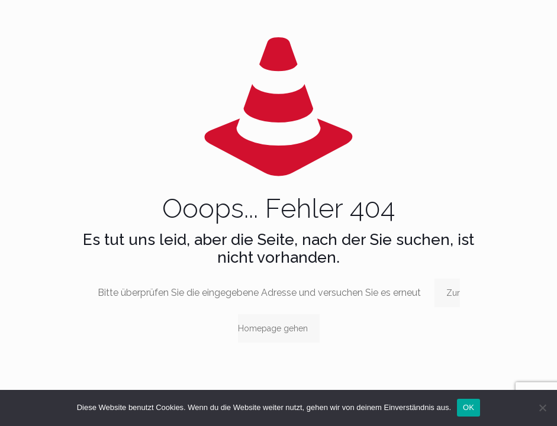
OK (468, 407)
